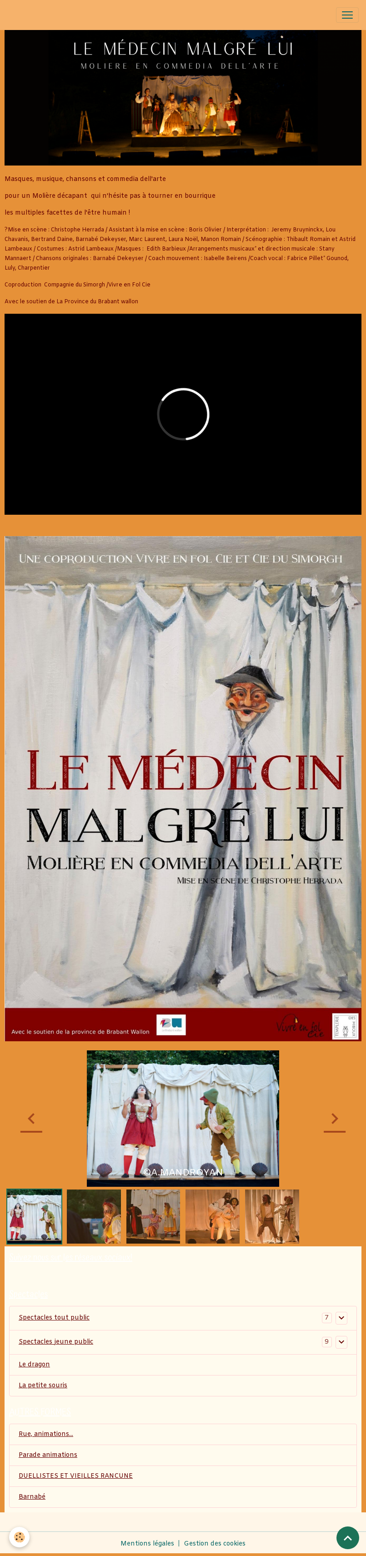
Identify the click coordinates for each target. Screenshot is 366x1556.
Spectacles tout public (54, 1318)
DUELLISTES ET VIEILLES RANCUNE (76, 1476)
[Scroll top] (347, 1537)
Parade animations (48, 1455)
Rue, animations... (46, 1434)
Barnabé (32, 1497)
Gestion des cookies (215, 1544)
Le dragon (34, 1364)
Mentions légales (147, 1544)
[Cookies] (19, 1537)
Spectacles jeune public (56, 1342)
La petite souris (43, 1385)
